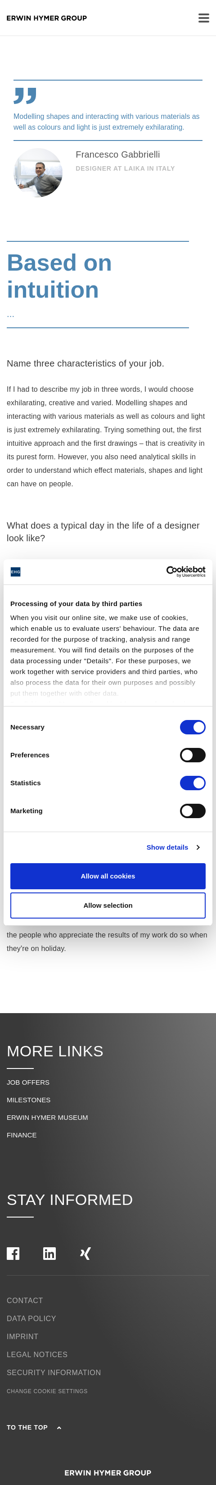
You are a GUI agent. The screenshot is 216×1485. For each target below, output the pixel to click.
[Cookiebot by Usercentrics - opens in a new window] (166, 572)
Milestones (28, 1100)
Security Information (54, 1372)
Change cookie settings (47, 1391)
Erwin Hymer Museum (47, 1117)
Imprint (23, 1336)
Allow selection (107, 905)
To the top (34, 1427)
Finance (22, 1135)
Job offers (28, 1082)
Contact (25, 1300)
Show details (168, 847)
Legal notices (37, 1354)
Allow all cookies (108, 876)
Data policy (31, 1318)
